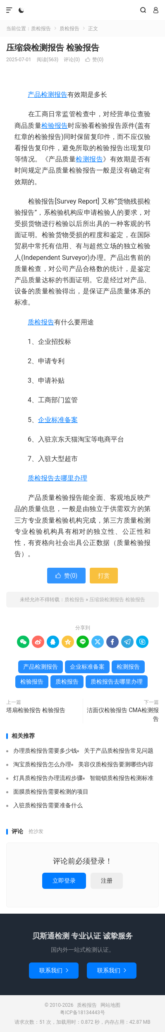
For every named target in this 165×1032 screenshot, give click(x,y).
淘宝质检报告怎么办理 (42, 764)
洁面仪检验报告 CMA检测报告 (123, 714)
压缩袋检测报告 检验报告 (52, 48)
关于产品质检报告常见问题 (118, 750)
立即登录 (64, 880)
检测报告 (89, 159)
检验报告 (54, 126)
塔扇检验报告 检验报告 (35, 710)
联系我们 (53, 970)
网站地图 (110, 1005)
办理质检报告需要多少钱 (45, 750)
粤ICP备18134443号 (82, 1012)
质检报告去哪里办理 (57, 478)
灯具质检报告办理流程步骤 (48, 778)
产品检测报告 (47, 94)
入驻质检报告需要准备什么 (48, 805)
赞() (94, 59)
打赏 (104, 575)
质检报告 (82, 10)
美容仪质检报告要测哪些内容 (115, 764)
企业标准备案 (58, 420)
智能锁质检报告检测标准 (121, 778)
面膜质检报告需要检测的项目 (50, 791)
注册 (106, 880)
